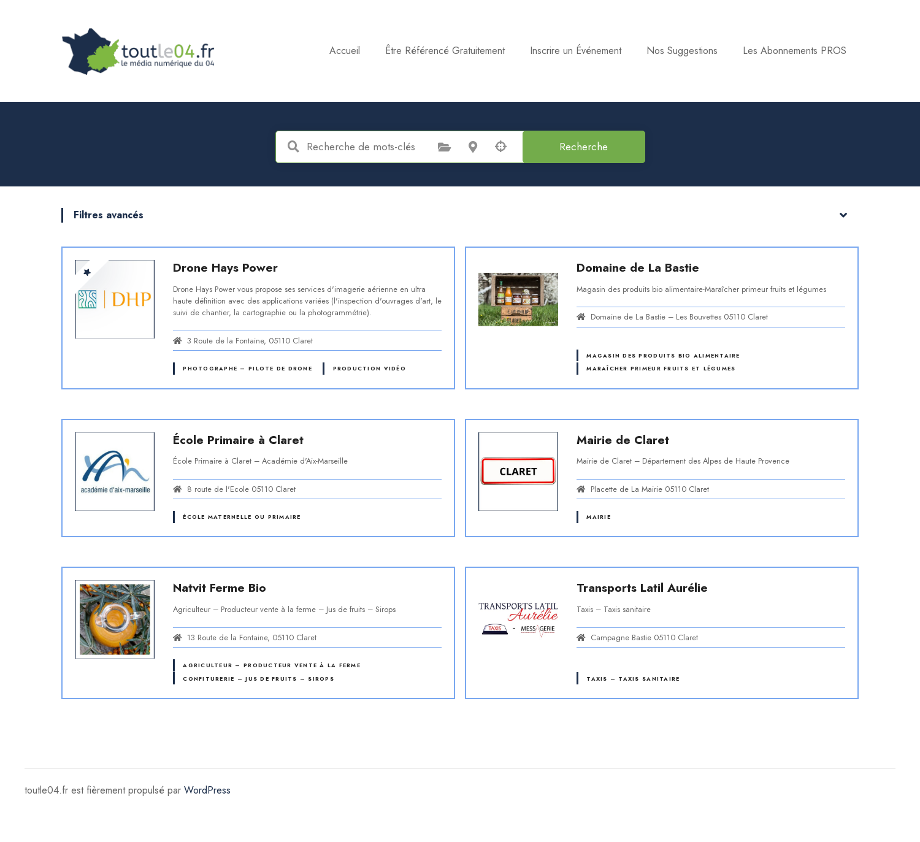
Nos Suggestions (682, 51)
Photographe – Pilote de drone (247, 368)
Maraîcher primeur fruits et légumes (660, 368)
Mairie (598, 517)
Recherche (583, 146)
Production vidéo (369, 368)
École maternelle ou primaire (242, 517)
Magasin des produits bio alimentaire (663, 355)
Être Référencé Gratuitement (445, 51)
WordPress (207, 790)
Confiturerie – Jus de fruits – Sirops (258, 679)
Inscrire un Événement (575, 51)
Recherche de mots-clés (294, 146)
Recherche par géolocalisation (501, 146)
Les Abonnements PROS (794, 51)
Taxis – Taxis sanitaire (633, 679)
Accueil (344, 51)
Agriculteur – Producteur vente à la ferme (271, 665)
